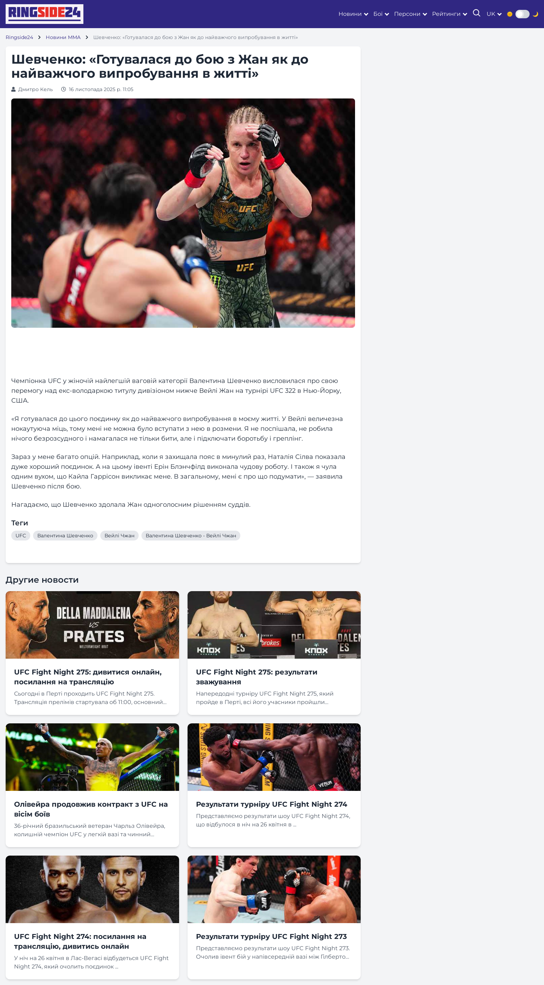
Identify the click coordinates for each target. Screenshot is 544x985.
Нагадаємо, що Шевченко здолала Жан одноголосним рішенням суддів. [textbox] (131, 505)
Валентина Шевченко (65, 535)
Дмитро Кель (35, 89)
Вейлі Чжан (119, 535)
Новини (350, 14)
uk (491, 14)
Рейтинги (446, 14)
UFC (20, 535)
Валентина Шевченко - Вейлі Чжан (191, 535)
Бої (377, 14)
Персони (407, 14)
